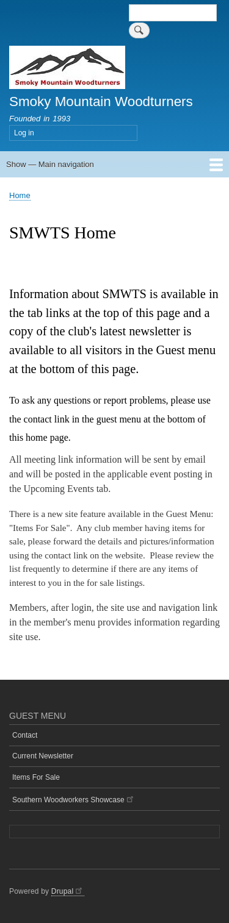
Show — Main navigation (50, 164)
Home (20, 195)
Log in (24, 133)
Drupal (67, 891)
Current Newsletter (42, 756)
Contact (24, 735)
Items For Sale (36, 777)
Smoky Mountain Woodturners (101, 101)
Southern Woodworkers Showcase (73, 799)
